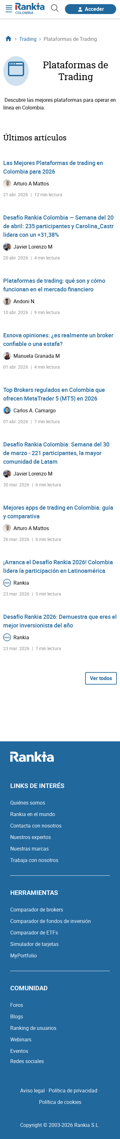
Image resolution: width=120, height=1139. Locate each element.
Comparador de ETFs (34, 932)
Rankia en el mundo (32, 814)
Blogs (16, 1016)
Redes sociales (27, 1061)
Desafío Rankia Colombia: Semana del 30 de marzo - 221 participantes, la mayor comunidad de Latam (56, 452)
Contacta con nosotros (35, 825)
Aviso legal (32, 1090)
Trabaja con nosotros (34, 860)
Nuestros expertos (30, 837)
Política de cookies (60, 1101)
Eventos (19, 1050)
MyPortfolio (23, 955)
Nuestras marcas (29, 848)
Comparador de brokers (36, 909)
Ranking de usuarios (33, 1027)
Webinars (20, 1039)
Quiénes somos (27, 802)
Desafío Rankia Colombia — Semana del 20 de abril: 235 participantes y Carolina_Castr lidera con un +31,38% (58, 226)
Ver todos (101, 678)
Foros (16, 1004)
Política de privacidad (73, 1090)
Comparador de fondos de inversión (50, 921)
